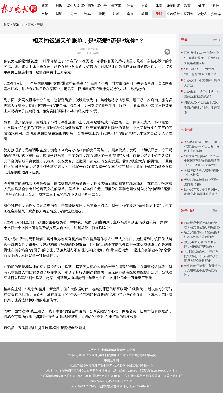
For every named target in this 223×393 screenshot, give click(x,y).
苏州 (144, 14)
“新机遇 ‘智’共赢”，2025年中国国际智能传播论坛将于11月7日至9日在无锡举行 (202, 161)
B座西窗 (187, 14)
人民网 (130, 349)
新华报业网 (90, 355)
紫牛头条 (73, 6)
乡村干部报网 (107, 355)
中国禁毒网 (111, 360)
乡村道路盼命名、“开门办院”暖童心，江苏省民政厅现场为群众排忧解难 (201, 256)
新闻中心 (19, 24)
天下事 (116, 6)
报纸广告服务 (79, 365)
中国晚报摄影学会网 (142, 355)
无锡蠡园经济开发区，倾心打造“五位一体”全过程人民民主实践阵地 (202, 146)
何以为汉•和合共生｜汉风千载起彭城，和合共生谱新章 (202, 107)
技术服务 (119, 365)
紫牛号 (102, 6)
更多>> (216, 40)
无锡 (159, 14)
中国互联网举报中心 (139, 365)
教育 (187, 6)
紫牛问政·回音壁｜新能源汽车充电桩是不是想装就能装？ (202, 270)
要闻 (44, 6)
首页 (7, 24)
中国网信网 (108, 349)
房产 (73, 14)
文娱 (144, 6)
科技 (216, 6)
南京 (130, 14)
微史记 (202, 14)
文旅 (44, 14)
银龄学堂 (173, 14)
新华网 (121, 349)
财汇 (59, 14)
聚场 (101, 14)
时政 (59, 6)
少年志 (216, 14)
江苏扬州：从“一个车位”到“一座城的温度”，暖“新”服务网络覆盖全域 (201, 58)
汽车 (87, 14)
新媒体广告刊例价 (101, 365)
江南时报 (123, 355)
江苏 (116, 14)
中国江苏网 (74, 355)
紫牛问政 (87, 6)
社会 (130, 6)
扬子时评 (173, 6)
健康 (201, 6)
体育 (159, 6)
